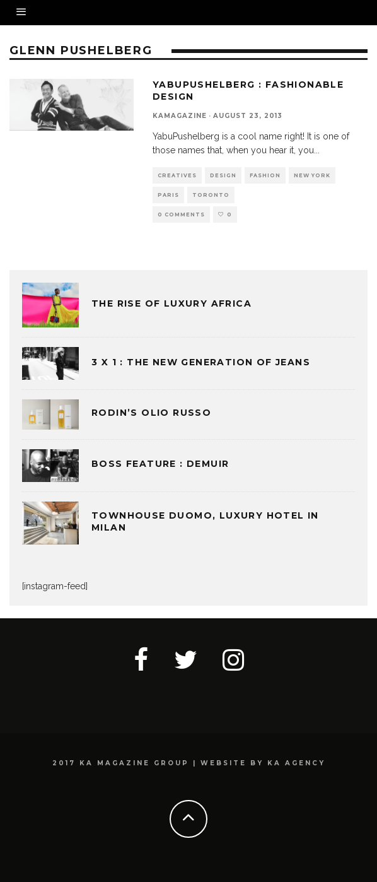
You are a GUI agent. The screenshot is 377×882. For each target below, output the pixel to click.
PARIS (168, 195)
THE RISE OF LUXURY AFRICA (171, 303)
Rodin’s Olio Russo (151, 412)
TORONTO (210, 195)
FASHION (265, 175)
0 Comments (181, 214)
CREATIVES (177, 175)
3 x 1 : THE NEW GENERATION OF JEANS (200, 362)
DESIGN (223, 175)
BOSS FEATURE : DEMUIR (160, 463)
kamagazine (180, 116)
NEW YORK (312, 175)
